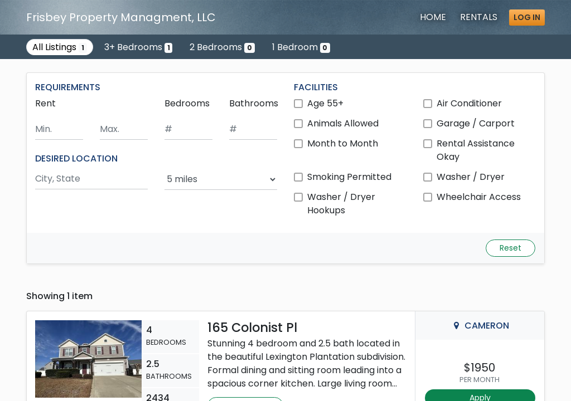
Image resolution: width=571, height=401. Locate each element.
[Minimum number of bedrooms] (188, 129)
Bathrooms (253, 103)
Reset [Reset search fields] (510, 247)
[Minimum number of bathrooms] (253, 129)
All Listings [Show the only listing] (59, 47)
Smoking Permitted (349, 176)
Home (433, 17)
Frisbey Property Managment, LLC (121, 17)
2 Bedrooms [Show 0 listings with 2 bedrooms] (222, 47)
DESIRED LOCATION (76, 158)
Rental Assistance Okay (476, 150)
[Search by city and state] (91, 179)
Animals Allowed (343, 123)
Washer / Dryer (471, 176)
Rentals (478, 17)
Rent (45, 103)
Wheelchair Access (479, 196)
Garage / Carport (476, 123)
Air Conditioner (469, 103)
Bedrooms (187, 103)
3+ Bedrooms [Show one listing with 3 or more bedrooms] (138, 47)
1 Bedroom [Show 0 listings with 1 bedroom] (301, 47)
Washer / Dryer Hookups (341, 203)
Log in (527, 17)
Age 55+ (325, 103)
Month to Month (342, 143)
